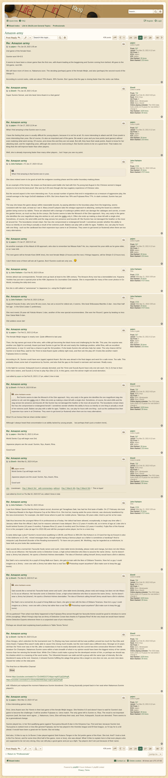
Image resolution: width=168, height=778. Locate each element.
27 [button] (145, 37)
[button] (114, 38)
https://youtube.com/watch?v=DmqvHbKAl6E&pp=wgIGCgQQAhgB (34, 680)
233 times (144, 60)
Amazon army (14, 33)
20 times (143, 170)
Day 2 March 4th (68, 488)
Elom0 (132, 87)
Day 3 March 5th (83, 488)
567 (136, 48)
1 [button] (124, 37)
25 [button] (135, 37)
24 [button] (130, 37)
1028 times (144, 111)
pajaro (132, 43)
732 (136, 93)
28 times (143, 58)
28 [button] (150, 37)
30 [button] (157, 37)
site (7, 488)
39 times (144, 113)
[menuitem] (22, 21)
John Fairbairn (136, 161)
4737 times (145, 172)
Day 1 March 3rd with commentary (37, 488)
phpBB (75, 767)
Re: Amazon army (18, 43)
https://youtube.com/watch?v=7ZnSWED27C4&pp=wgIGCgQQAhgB (40, 677)
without (56, 488)
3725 (137, 166)
